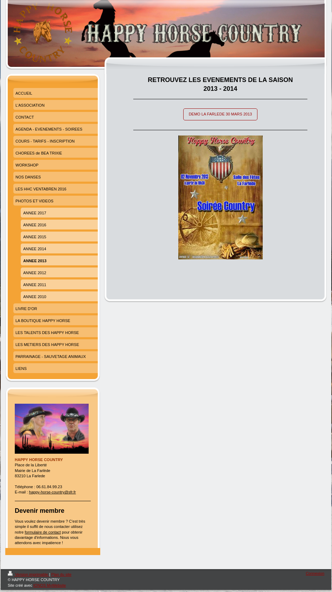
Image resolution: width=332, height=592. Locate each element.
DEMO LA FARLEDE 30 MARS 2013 (220, 114)
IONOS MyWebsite (49, 585)
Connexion (315, 573)
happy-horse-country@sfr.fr (52, 492)
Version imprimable (28, 574)
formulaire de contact (43, 532)
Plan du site (61, 574)
